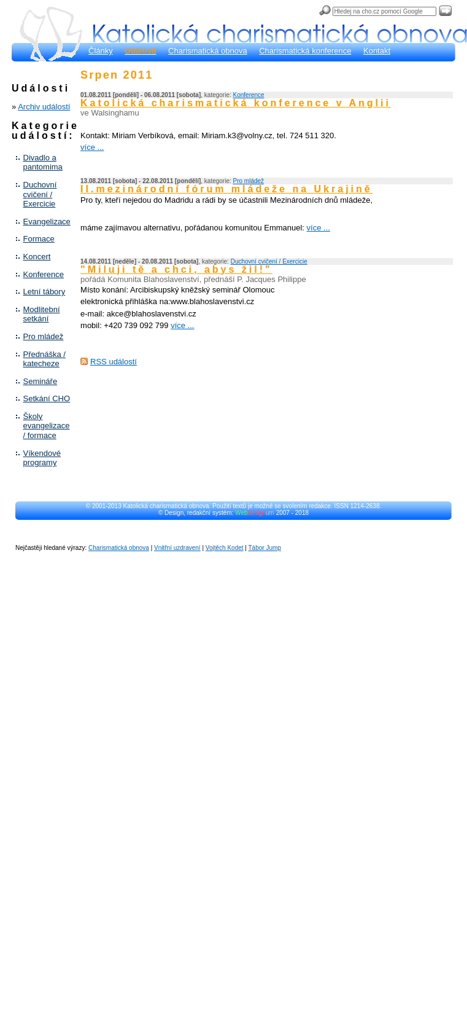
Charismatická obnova (207, 50)
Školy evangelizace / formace (46, 426)
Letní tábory (44, 291)
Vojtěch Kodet (225, 547)
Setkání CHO (47, 398)
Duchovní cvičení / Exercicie (40, 194)
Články (100, 50)
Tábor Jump (265, 547)
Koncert (37, 256)
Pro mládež (43, 336)
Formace (39, 238)
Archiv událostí (44, 106)
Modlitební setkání (41, 314)
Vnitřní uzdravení (177, 547)
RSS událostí (113, 361)
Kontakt (376, 50)
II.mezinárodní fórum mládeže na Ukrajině (226, 189)
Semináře (40, 381)
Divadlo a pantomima (43, 162)
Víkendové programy (42, 458)
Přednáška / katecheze (44, 359)
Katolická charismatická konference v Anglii (235, 103)
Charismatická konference (305, 50)
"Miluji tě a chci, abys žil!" (176, 269)
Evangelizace (47, 221)
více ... (92, 147)
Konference (43, 274)
